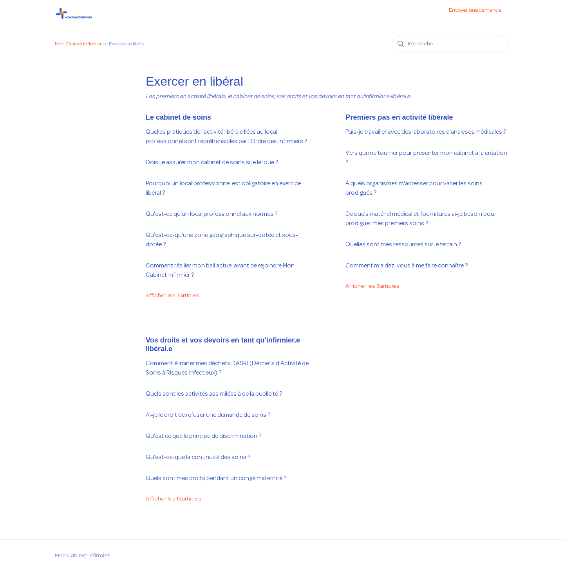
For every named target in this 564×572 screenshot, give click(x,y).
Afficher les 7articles (172, 295)
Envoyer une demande (475, 10)
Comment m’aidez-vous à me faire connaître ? (406, 266)
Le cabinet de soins (178, 117)
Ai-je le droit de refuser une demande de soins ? (208, 415)
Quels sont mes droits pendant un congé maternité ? (216, 478)
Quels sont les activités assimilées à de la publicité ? (214, 394)
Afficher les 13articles (173, 499)
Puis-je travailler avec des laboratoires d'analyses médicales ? (425, 132)
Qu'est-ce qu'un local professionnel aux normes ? (211, 214)
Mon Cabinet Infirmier (78, 44)
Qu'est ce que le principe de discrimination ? (203, 436)
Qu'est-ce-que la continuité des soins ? (198, 457)
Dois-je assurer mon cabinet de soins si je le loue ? (212, 162)
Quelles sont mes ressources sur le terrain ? (403, 244)
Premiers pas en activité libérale (399, 117)
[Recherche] (450, 44)
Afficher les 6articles (372, 286)
